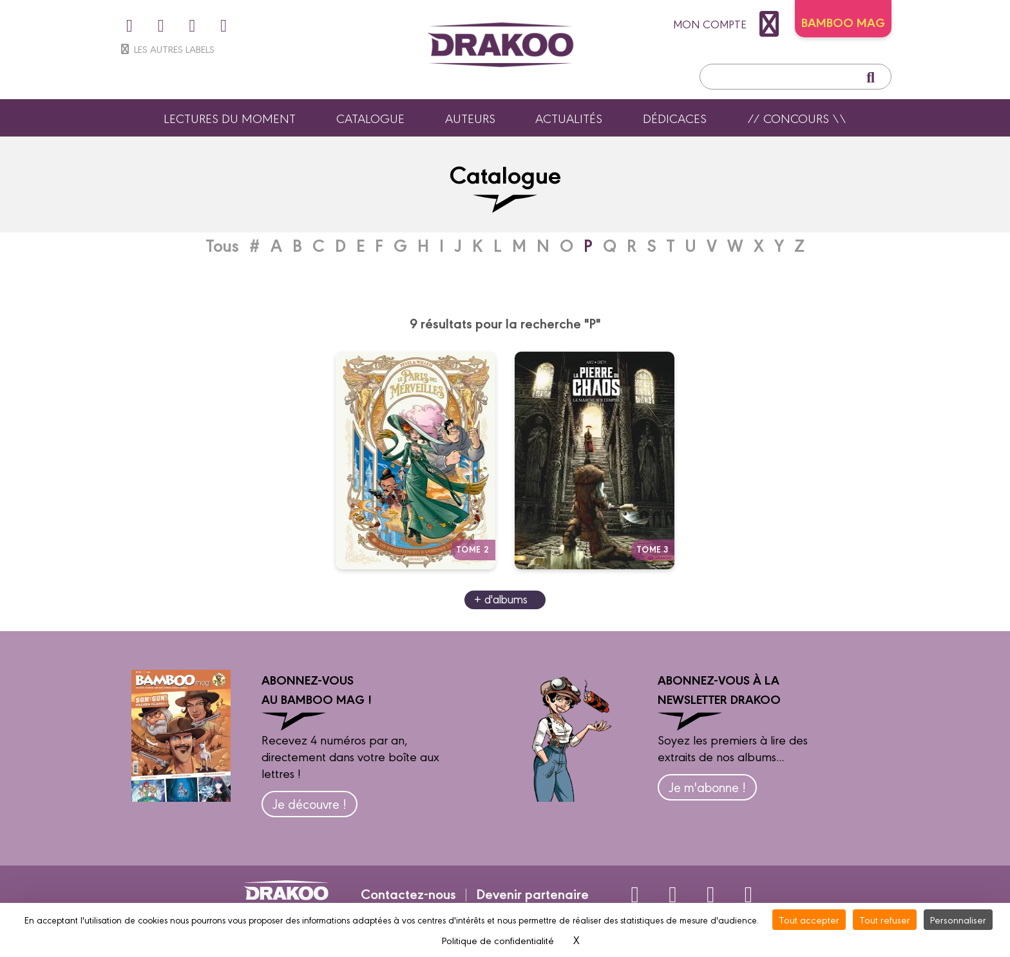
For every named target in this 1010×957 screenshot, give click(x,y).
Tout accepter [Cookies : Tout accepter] (809, 919)
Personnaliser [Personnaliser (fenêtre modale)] (958, 919)
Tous (222, 244)
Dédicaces (675, 117)
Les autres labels (166, 48)
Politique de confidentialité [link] (498, 940)
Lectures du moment (230, 117)
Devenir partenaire (532, 893)
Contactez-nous (408, 893)
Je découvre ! (309, 803)
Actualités (568, 117)
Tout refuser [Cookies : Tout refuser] (884, 919)
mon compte (729, 24)
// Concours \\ (796, 117)
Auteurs (470, 117)
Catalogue (370, 117)
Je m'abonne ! (707, 786)
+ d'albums (501, 599)
